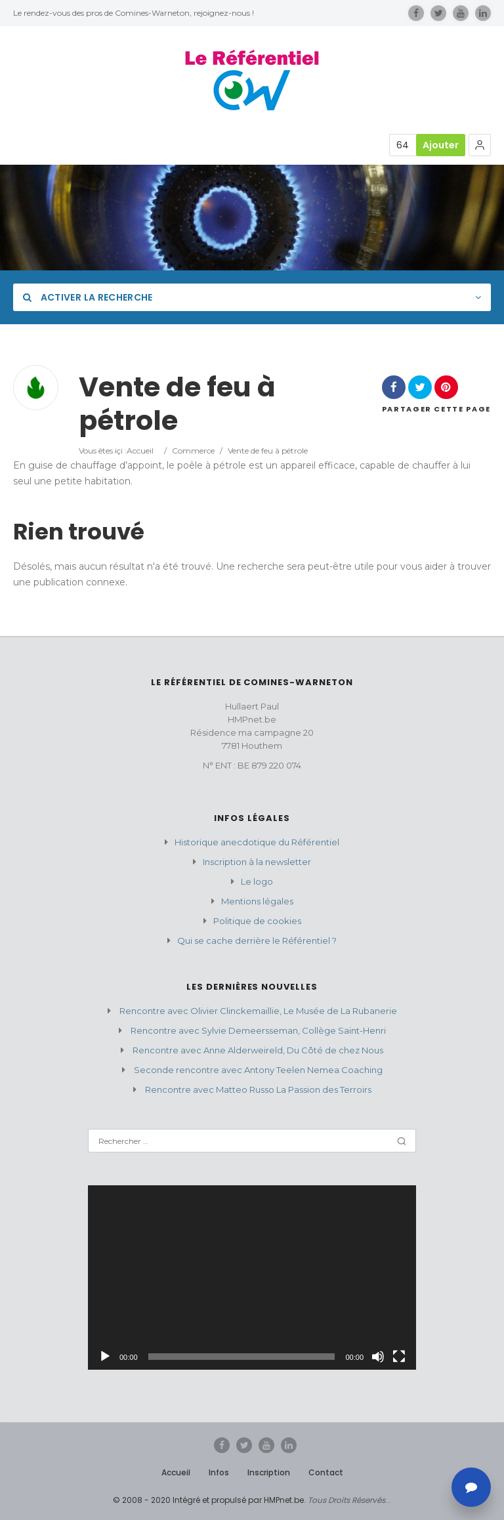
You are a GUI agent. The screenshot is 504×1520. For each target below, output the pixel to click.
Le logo (257, 881)
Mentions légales (257, 901)
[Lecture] (105, 1356)
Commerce (193, 450)
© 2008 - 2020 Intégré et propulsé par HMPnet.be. (209, 1500)
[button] (480, 145)
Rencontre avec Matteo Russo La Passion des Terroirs (258, 1089)
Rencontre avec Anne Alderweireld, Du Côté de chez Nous (258, 1050)
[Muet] (378, 1356)
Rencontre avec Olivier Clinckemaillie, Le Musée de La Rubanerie (258, 1010)
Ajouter (441, 145)
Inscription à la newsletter (257, 861)
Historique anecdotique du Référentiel (257, 842)
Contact (325, 1472)
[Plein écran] (399, 1356)
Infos (219, 1472)
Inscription (268, 1472)
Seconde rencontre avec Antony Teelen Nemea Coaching (258, 1070)
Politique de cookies (257, 921)
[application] (252, 1277)
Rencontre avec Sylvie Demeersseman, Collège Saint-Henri (258, 1030)
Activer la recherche (88, 297)
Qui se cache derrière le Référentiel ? (257, 940)
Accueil (140, 450)
